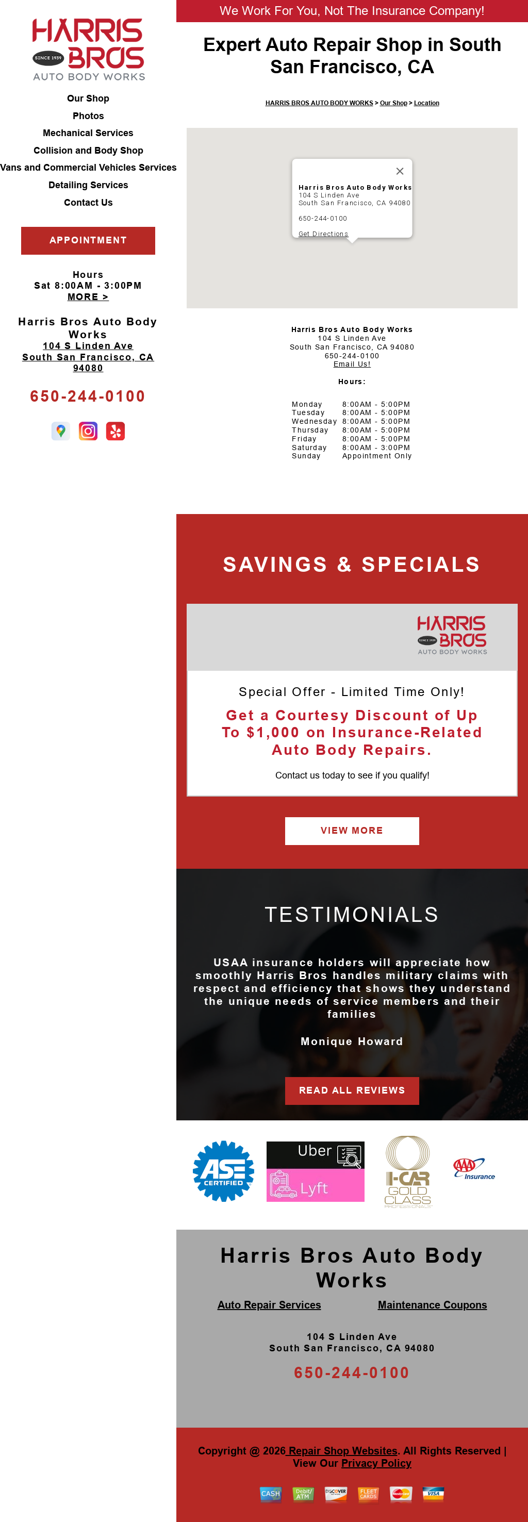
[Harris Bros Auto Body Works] (452, 635)
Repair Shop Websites (342, 1451)
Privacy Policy (376, 1463)
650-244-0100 (88, 396)
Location (426, 103)
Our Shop (88, 98)
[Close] (399, 171)
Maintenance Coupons (432, 1305)
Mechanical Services (88, 133)
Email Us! (352, 364)
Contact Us (88, 202)
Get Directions (324, 234)
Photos (88, 116)
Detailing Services (88, 185)
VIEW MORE (352, 830)
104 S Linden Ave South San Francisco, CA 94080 (88, 357)
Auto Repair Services (269, 1305)
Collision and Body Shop (88, 150)
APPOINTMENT (88, 240)
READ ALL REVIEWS (352, 1090)
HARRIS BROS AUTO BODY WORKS (319, 103)
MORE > (88, 297)
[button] (352, 252)
